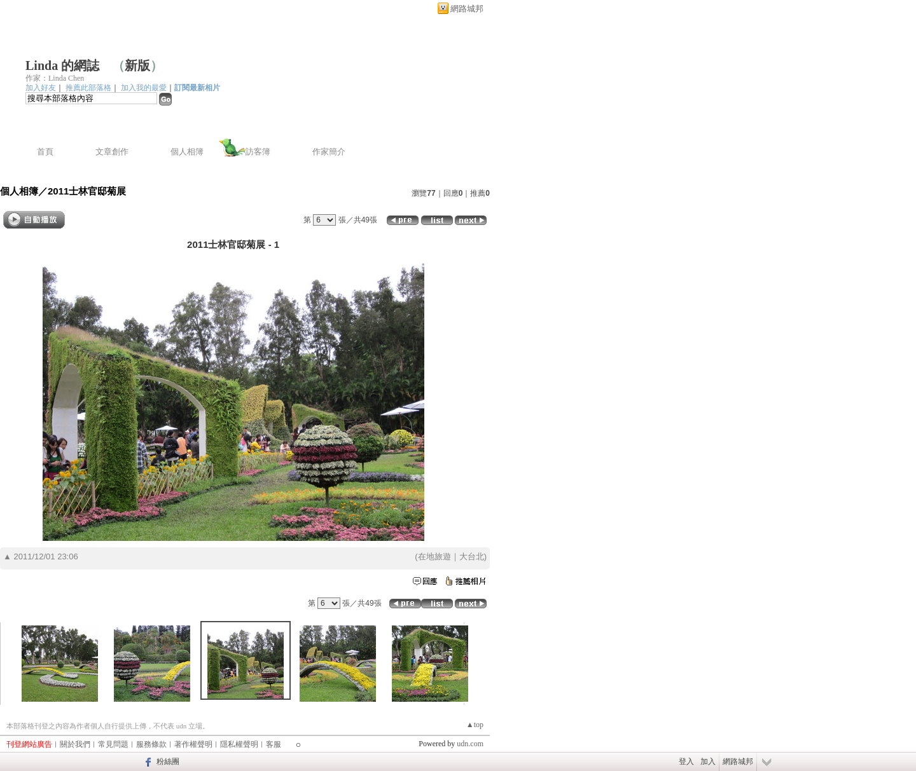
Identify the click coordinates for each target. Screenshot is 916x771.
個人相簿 (187, 151)
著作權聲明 (193, 744)
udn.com (470, 743)
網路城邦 (466, 8)
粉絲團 (167, 761)
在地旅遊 (434, 556)
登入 (686, 761)
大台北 (471, 556)
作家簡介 (328, 151)
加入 (708, 761)
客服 (273, 744)
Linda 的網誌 (62, 65)
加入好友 (40, 87)
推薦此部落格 (88, 87)
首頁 (45, 151)
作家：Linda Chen (54, 78)
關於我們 (75, 744)
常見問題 (113, 744)
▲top (474, 724)
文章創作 (111, 151)
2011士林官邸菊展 (87, 191)
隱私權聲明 (239, 744)
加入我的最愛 (144, 87)
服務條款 (151, 744)
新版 (137, 65)
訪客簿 (258, 151)
